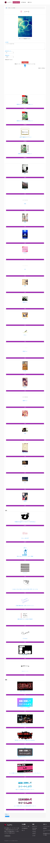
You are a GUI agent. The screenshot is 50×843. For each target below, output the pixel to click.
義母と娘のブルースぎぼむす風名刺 (25, 616)
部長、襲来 (25, 650)
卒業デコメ (25, 348)
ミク (25, 235)
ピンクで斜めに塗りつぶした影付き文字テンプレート (25, 802)
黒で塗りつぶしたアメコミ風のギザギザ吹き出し (25, 736)
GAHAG (34, 833)
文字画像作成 (24, 828)
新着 (6, 679)
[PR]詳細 (25, 108)
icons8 (33, 835)
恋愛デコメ (25, 397)
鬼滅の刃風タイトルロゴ (25, 687)
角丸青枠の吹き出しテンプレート (25, 752)
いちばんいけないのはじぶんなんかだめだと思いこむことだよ (25, 585)
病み (25, 169)
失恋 (25, 200)
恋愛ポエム (25, 299)
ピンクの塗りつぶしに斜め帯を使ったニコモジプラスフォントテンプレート (25, 769)
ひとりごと (7, 816)
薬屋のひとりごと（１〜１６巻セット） (25, 104)
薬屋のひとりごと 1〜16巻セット (25, 153)
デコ (7, 2)
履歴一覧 (29, 2)
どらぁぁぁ (25, 634)
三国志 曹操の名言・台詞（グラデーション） (25, 601)
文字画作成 (23, 2)
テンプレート (16, 2)
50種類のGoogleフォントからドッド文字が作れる (25, 517)
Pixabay (34, 831)
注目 (6, 510)
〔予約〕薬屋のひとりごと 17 (25, 137)
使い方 (23, 830)
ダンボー (25, 315)
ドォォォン (25, 568)
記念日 (25, 383)
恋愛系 (25, 497)
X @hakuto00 (7, 835)
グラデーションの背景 (25, 703)
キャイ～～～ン (25, 667)
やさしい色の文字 (25, 534)
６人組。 (25, 366)
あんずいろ (34, 826)
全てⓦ (25, 250)
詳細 (25, 177)
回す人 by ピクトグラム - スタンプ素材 (25, 552)
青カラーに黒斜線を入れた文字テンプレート (25, 785)
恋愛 (25, 185)
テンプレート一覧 (25, 826)
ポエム (25, 332)
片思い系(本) (25, 448)
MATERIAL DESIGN (34, 829)
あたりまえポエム (25, 719)
